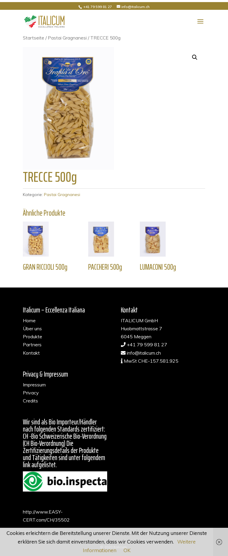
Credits (30, 401)
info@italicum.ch (144, 353)
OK (127, 550)
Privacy (31, 393)
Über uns (32, 328)
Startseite (33, 38)
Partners (32, 345)
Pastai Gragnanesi (67, 38)
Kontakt (31, 353)
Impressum (34, 385)
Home (29, 320)
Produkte (32, 336)
